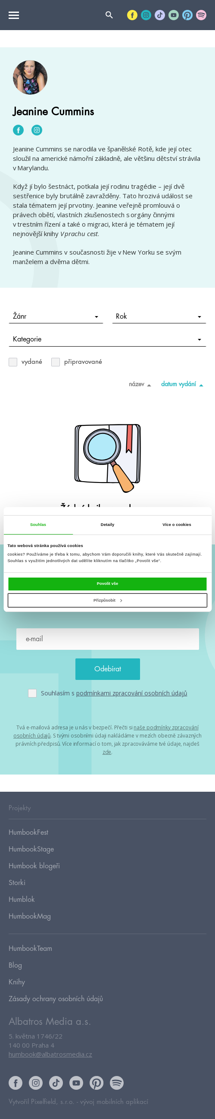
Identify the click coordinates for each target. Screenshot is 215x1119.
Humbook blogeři (34, 866)
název (141, 385)
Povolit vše (107, 583)
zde (107, 752)
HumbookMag (30, 916)
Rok (158, 316)
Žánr (55, 316)
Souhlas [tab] (38, 525)
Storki (17, 882)
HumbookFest (28, 832)
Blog (15, 965)
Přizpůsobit (107, 600)
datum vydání (183, 385)
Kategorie (107, 339)
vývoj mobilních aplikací (114, 1102)
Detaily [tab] (107, 525)
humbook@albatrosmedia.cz (50, 1054)
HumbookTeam (30, 948)
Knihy (17, 982)
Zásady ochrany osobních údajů (56, 999)
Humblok (22, 899)
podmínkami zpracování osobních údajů (131, 693)
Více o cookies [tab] (176, 525)
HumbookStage (31, 849)
